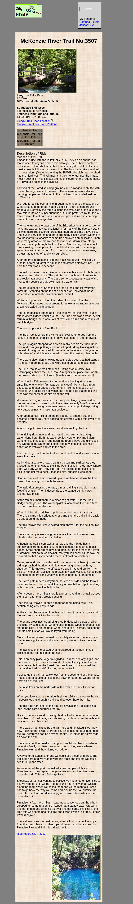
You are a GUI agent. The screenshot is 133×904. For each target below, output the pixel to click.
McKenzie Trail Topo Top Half (29, 136)
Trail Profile (30, 130)
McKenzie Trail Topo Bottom (29, 142)
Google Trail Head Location (35, 121)
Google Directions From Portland (37, 124)
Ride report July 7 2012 (31, 833)
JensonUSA (86, 25)
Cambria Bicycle (89, 21)
